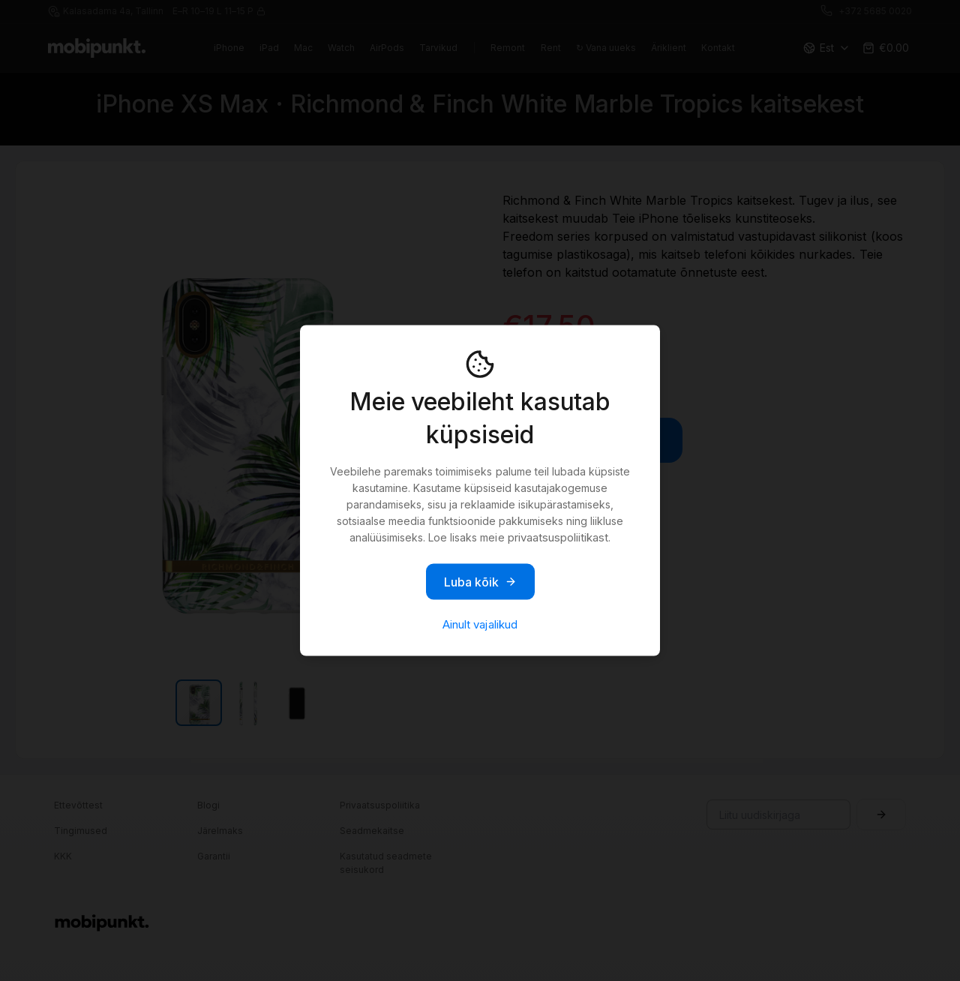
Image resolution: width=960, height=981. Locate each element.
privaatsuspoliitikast (558, 537)
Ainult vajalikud (479, 624)
